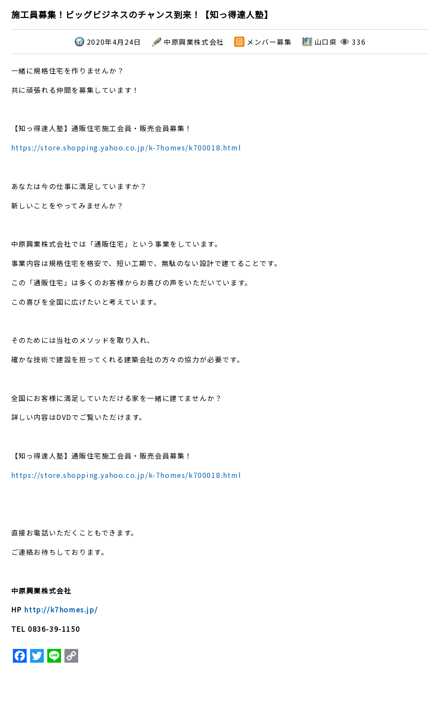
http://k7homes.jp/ (61, 609)
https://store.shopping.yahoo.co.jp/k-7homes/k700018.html (126, 147)
